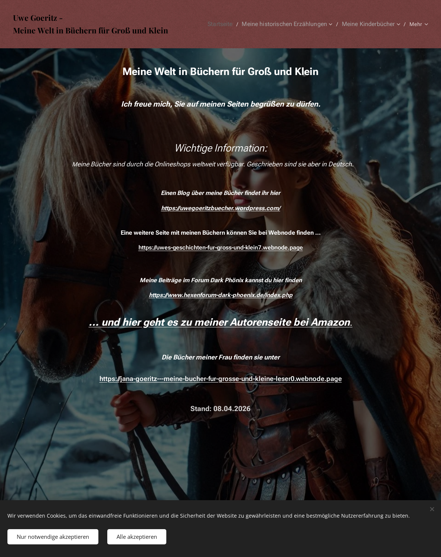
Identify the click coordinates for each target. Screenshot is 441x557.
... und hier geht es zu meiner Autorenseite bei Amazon (219, 322)
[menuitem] (229, 24)
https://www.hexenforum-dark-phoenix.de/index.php (221, 295)
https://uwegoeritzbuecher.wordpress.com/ (220, 208)
